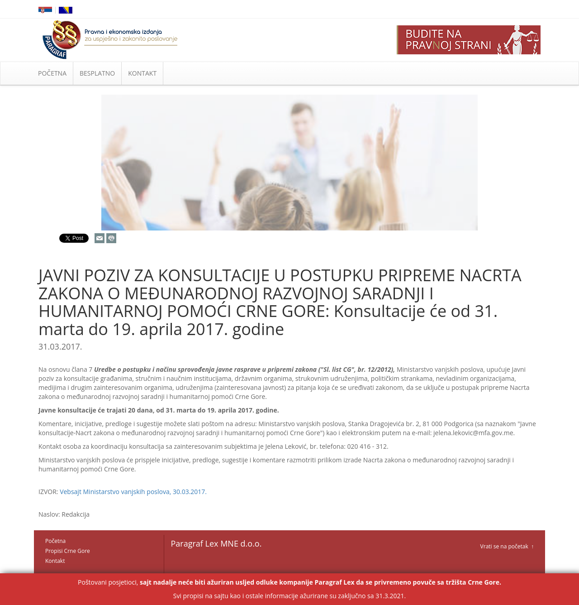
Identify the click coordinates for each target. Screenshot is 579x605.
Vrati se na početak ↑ (507, 546)
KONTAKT (142, 73)
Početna (55, 541)
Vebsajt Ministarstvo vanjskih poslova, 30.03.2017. (133, 491)
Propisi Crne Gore (67, 551)
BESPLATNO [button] (97, 73)
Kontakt (55, 561)
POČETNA (52, 73)
